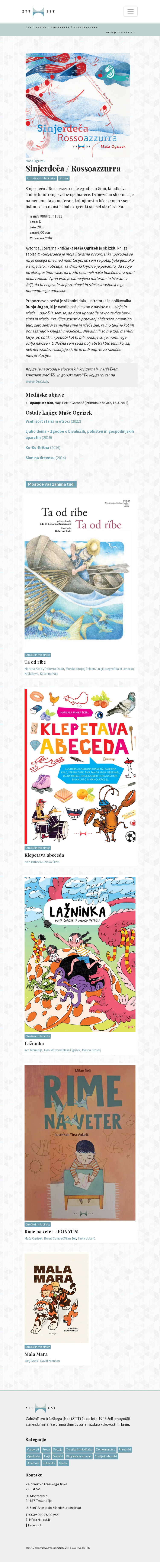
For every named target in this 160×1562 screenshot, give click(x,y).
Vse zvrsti (33, 1449)
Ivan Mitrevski (34, 862)
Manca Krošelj (91, 1050)
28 (88, 1547)
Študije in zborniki (106, 1456)
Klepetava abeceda (44, 855)
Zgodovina (34, 1456)
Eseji (47, 1456)
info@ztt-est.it (120, 32)
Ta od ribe (35, 662)
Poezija (57, 1449)
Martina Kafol (34, 669)
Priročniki (125, 1449)
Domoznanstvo (105, 1449)
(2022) (53, 421)
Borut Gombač (54, 1238)
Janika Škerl (51, 862)
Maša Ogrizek (35, 161)
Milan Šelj (70, 1238)
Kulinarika (49, 1463)
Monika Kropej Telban (80, 669)
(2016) (43, 447)
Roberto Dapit (54, 669)
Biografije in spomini (78, 1456)
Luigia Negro (105, 669)
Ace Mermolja (33, 1050)
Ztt (29, 27)
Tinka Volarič (86, 1238)
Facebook (35, 1525)
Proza (64, 178)
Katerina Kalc (49, 674)
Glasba (63, 1463)
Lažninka (34, 1043)
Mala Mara (36, 1354)
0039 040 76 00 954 (44, 1515)
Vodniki (58, 1456)
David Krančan (50, 1361)
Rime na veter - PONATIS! (51, 1231)
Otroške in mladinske (41, 178)
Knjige (41, 27)
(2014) (46, 457)
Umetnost (33, 1463)
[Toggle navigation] (131, 12)
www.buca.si (37, 381)
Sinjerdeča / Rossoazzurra (74, 27)
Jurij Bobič (32, 1361)
